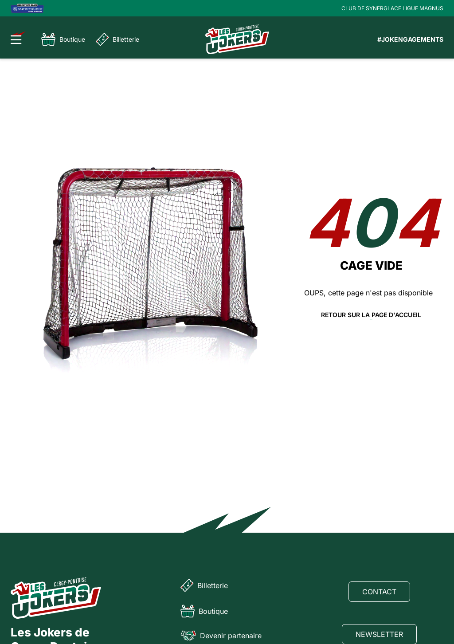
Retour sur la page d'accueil (371, 314)
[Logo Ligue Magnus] (27, 8)
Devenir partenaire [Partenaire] (221, 635)
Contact (379, 591)
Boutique (63, 39)
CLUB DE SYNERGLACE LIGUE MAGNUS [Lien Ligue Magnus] (392, 8)
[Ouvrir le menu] (18, 37)
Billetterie (117, 39)
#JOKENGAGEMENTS (410, 39)
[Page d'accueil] (237, 39)
